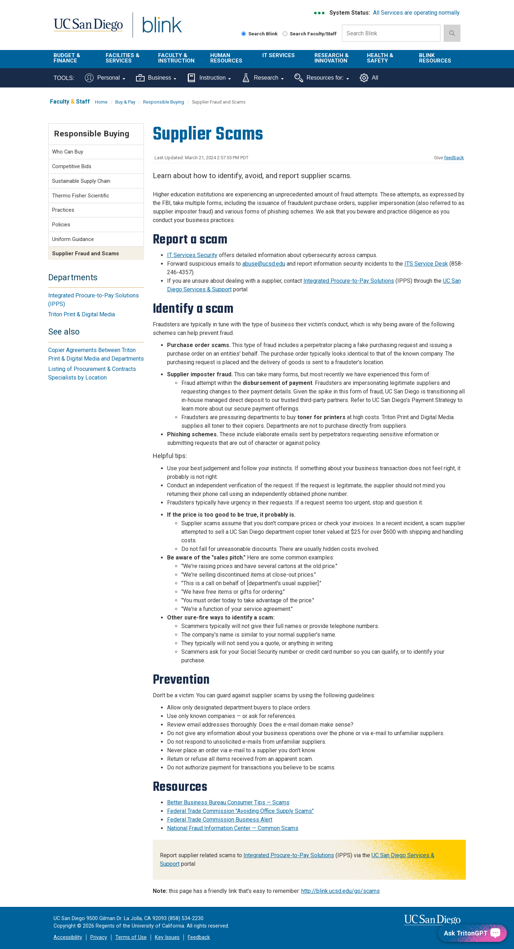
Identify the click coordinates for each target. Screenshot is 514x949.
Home (101, 102)
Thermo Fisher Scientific (80, 195)
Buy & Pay (125, 102)
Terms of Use (131, 937)
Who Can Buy (67, 152)
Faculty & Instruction (176, 58)
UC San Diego (88, 29)
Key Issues (167, 937)
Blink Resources (435, 58)
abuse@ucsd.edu (263, 263)
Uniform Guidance (73, 239)
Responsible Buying (163, 102)
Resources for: (321, 78)
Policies (61, 224)
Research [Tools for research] (262, 78)
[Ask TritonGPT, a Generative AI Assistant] (472, 933)
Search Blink (259, 33)
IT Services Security (192, 255)
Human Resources (226, 58)
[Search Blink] (243, 33)
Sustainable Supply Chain (81, 181)
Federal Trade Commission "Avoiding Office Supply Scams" (240, 811)
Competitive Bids (71, 166)
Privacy (98, 937)
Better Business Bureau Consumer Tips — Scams (228, 802)
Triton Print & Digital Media (81, 314)
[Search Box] (391, 33)
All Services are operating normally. (416, 12)
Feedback (199, 937)
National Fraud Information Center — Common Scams (232, 828)
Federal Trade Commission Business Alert (219, 819)
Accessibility (68, 937)
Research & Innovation (331, 58)
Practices (63, 210)
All (369, 78)
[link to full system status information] (319, 13)
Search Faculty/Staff (310, 33)
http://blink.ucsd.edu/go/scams (340, 891)
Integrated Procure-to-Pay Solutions (348, 280)
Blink (162, 29)
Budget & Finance (67, 58)
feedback (454, 157)
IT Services (278, 55)
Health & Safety (380, 58)
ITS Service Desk (426, 263)
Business (156, 78)
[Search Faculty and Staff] (285, 33)
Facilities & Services (123, 58)
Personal (105, 78)
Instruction (209, 78)
